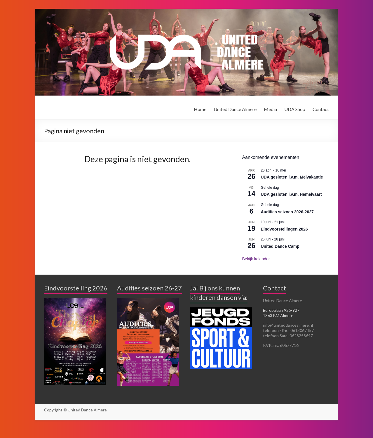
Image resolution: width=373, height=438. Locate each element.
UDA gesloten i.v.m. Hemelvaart (291, 194)
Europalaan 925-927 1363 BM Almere (281, 313)
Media (270, 109)
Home (200, 109)
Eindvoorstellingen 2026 (284, 229)
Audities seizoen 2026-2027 (287, 212)
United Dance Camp (280, 246)
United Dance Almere (235, 109)
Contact (321, 109)
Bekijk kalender (256, 259)
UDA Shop (294, 109)
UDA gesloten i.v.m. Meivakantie (292, 177)
